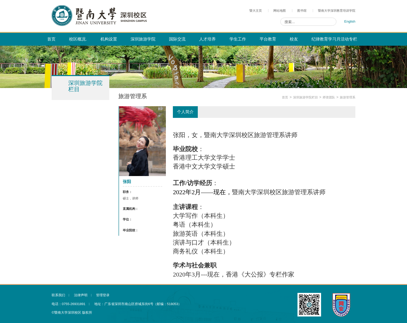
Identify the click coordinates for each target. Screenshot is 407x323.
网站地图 (279, 10)
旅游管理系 (347, 97)
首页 (285, 97)
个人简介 (185, 112)
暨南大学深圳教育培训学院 (336, 10)
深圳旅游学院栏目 (305, 97)
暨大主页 (255, 10)
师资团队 (329, 97)
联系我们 (58, 295)
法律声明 (80, 295)
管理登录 (103, 295)
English (349, 21)
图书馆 (302, 10)
